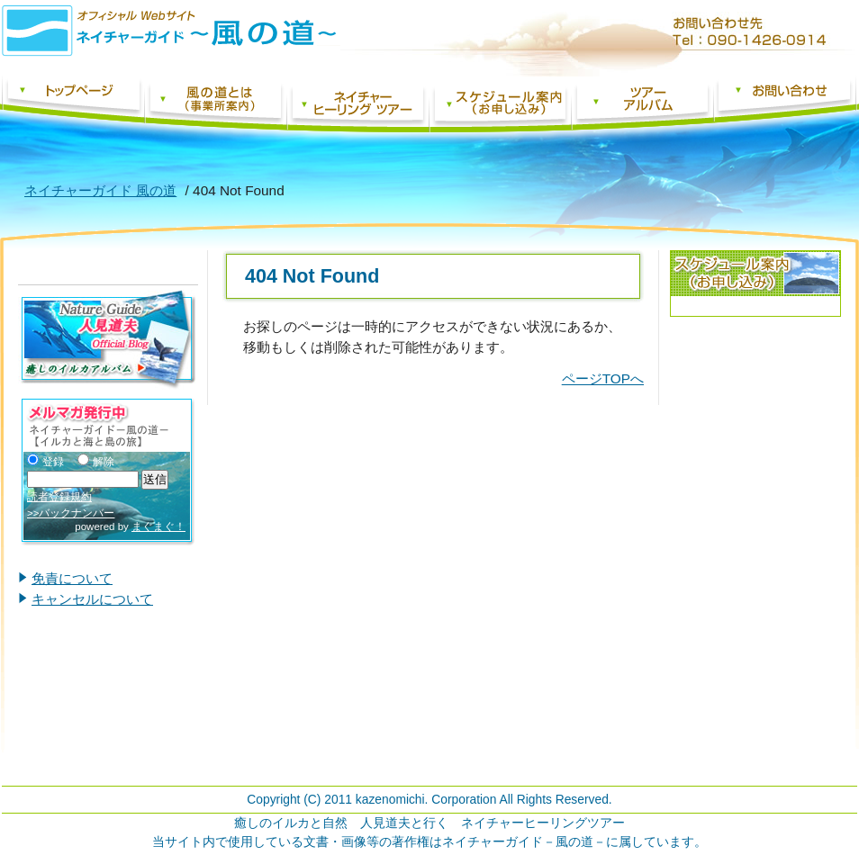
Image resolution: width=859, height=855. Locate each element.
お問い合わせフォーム (785, 104)
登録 (45, 461)
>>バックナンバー (70, 513)
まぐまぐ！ (158, 526)
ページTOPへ (603, 378)
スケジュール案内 (500, 104)
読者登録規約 (59, 496)
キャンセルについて (92, 599)
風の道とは (215, 104)
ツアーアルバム (642, 104)
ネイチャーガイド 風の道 (73, 104)
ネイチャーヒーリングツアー (357, 104)
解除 (95, 461)
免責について (72, 578)
